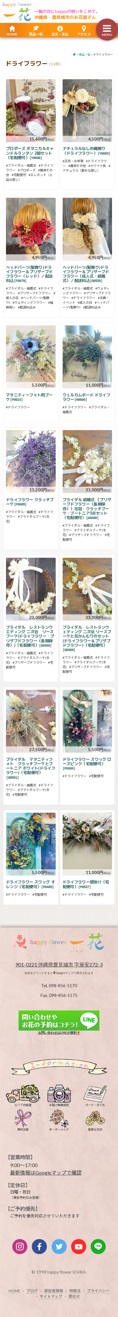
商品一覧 (36, 34)
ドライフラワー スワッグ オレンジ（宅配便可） (30, 884)
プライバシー (98, 1290)
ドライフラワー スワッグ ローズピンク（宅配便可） (87, 763)
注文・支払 (60, 34)
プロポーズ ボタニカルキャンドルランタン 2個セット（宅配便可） (30, 153)
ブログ (32, 1290)
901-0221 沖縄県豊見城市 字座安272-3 (59, 964)
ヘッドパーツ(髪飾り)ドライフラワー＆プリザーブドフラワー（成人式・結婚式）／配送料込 (86, 274)
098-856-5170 (63, 985)
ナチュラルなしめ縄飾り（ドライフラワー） (86, 151)
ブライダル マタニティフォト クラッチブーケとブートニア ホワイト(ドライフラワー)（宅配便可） (30, 768)
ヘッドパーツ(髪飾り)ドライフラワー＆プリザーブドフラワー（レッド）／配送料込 (29, 274)
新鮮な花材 (95, 1128)
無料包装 (23, 1128)
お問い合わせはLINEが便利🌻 (59, 1022)
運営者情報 (53, 1290)
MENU (107, 34)
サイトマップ (51, 1296)
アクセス (84, 34)
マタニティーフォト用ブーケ (29, 397)
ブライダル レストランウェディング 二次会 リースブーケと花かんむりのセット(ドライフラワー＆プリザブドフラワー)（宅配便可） (87, 638)
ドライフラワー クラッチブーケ (30, 502)
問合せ (74, 1296)
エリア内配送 (23, 1103)
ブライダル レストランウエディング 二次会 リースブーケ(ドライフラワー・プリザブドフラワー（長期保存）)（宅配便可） (30, 636)
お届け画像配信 (59, 1103)
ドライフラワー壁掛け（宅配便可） (86, 884)
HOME (12, 34)
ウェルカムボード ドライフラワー (86, 397)
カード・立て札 (95, 1103)
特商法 (75, 1290)
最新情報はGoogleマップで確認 (45, 1173)
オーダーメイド (59, 1128)
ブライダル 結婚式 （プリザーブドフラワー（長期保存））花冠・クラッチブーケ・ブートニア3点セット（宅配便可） (87, 508)
